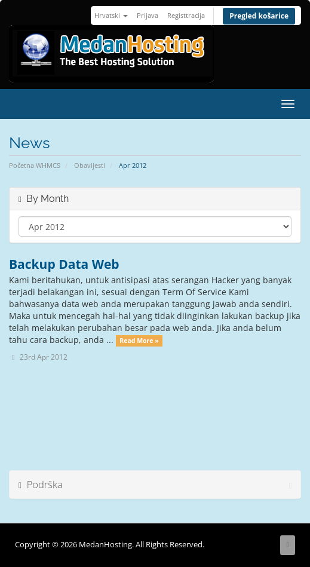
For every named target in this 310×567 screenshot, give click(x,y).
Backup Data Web (64, 264)
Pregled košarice (258, 16)
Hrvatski (111, 15)
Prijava (147, 15)
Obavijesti (89, 165)
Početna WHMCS (34, 165)
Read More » (138, 340)
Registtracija (186, 15)
